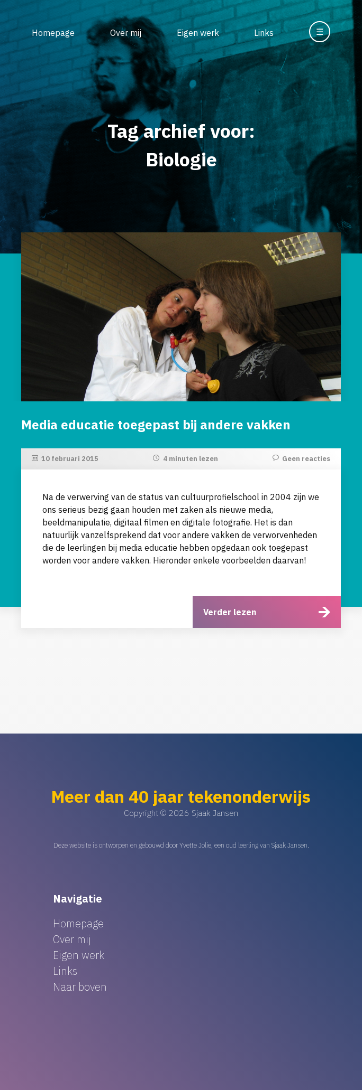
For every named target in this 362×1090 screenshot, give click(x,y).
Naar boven (80, 987)
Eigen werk (198, 32)
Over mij (125, 32)
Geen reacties (306, 458)
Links (264, 32)
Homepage (53, 32)
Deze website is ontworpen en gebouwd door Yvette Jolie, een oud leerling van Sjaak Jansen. (181, 845)
